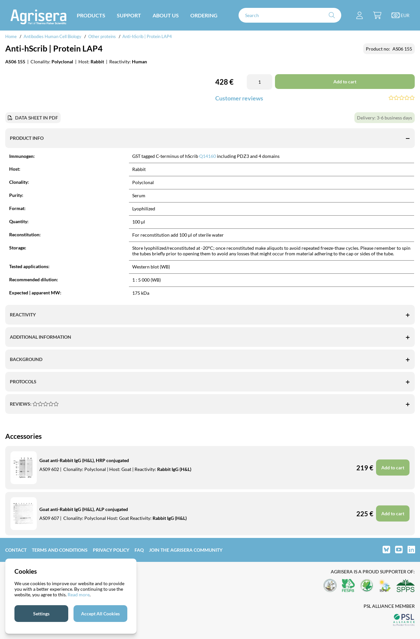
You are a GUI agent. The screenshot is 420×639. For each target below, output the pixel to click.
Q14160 (207, 156)
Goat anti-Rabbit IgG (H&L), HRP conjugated (84, 460)
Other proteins (102, 36)
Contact (16, 550)
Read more (79, 594)
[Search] (290, 15)
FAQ (139, 550)
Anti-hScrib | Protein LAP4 (147, 36)
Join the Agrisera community (185, 550)
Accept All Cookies (100, 613)
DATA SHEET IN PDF (36, 117)
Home (11, 36)
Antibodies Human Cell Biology (52, 36)
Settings (41, 613)
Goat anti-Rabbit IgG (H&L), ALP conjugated (83, 509)
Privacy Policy (111, 550)
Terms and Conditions (60, 550)
